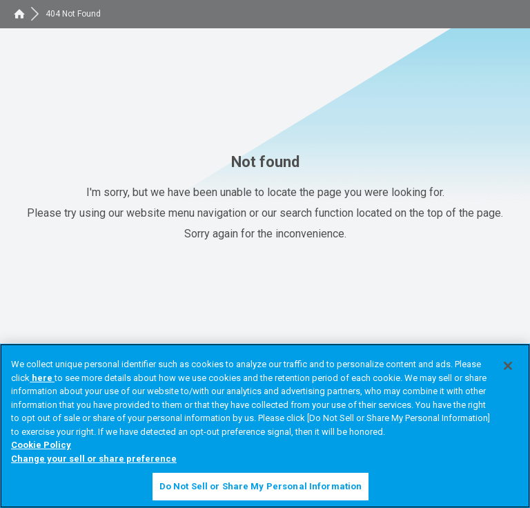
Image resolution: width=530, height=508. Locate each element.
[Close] (508, 366)
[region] (265, 426)
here (42, 378)
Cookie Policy (41, 445)
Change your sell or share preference (94, 458)
